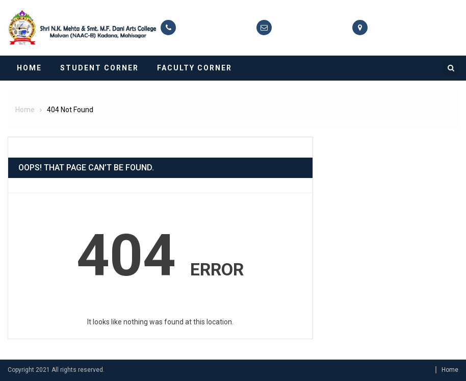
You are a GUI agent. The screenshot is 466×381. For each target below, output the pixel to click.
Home (29, 68)
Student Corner (99, 68)
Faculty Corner (194, 68)
